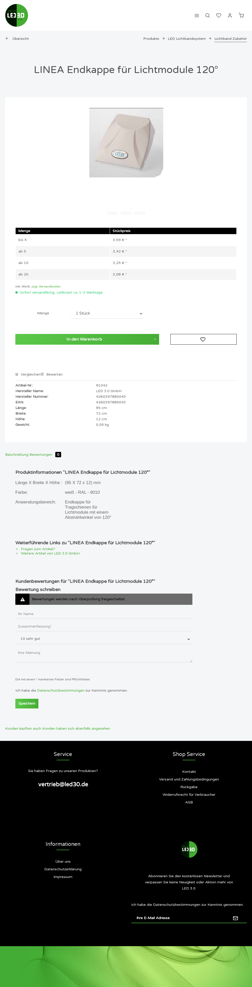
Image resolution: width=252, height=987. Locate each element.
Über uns (63, 861)
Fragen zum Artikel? (35, 549)
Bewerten (51, 374)
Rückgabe (189, 787)
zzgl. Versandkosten (46, 286)
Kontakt (189, 771)
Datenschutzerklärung (63, 869)
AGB (189, 802)
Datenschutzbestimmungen (60, 690)
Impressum (62, 877)
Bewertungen (45, 454)
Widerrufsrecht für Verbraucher (189, 794)
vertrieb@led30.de (63, 784)
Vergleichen (27, 374)
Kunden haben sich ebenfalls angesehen (76, 728)
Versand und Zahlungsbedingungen (189, 779)
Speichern (26, 703)
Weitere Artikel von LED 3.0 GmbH (47, 553)
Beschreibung (16, 454)
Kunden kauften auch (23, 728)
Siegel (63, 897)
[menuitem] (197, 15)
